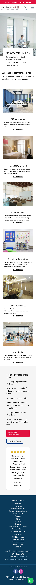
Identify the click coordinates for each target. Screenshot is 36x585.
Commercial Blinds (18, 529)
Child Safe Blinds (18, 537)
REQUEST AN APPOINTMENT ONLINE (18, 2)
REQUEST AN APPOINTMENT (13, 433)
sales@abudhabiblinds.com (20, 559)
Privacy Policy (18, 544)
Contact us (18, 506)
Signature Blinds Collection (18, 511)
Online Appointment (18, 509)
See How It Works (15, 441)
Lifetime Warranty (18, 539)
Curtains (18, 522)
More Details (18, 129)
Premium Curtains (18, 542)
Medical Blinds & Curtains (18, 526)
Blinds (18, 519)
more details (18, 223)
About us (18, 504)
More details (18, 176)
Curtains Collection (18, 513)
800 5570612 (22, 557)
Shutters (18, 524)
